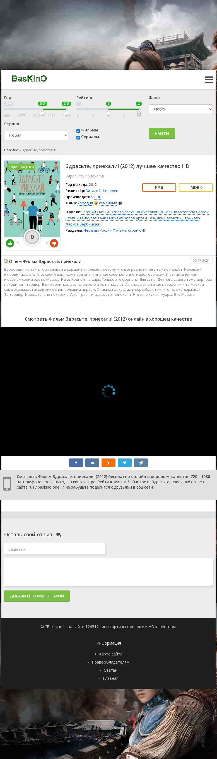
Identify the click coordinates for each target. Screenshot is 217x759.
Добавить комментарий (37, 596)
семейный (108, 202)
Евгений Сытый (95, 211)
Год (7, 97)
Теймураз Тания (93, 217)
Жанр (154, 97)
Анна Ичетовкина (147, 211)
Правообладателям (110, 662)
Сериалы (90, 136)
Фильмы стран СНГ (129, 230)
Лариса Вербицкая (82, 224)
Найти (162, 133)
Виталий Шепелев (102, 190)
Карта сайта (110, 654)
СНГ (97, 196)
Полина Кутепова (179, 211)
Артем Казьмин (149, 217)
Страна (11, 123)
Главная (111, 678)
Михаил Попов (122, 217)
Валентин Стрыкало (182, 217)
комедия (85, 202)
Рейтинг (84, 97)
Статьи (110, 670)
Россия (106, 230)
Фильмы (89, 130)
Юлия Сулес (120, 211)
